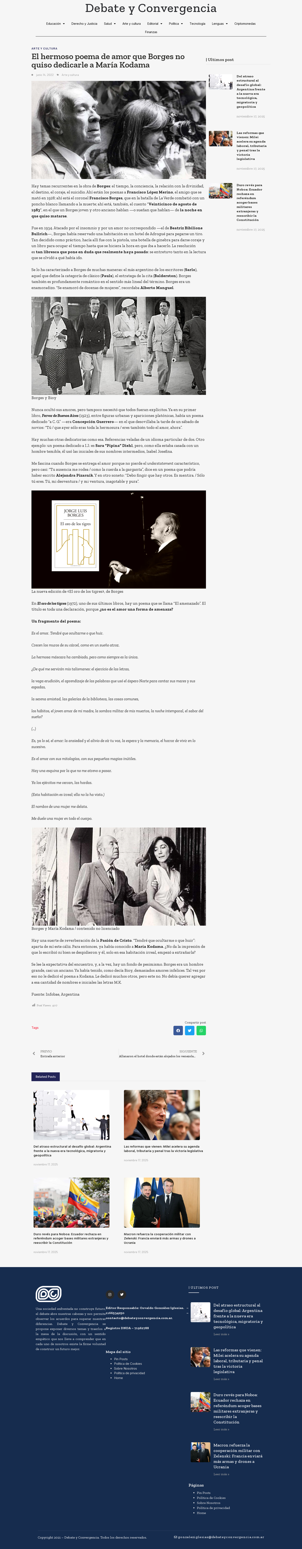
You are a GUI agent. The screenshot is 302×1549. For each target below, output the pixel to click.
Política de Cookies (128, 1364)
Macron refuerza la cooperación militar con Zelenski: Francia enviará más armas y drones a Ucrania (160, 1238)
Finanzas (151, 32)
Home (118, 1378)
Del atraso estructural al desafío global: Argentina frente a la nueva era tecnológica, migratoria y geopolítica (72, 1151)
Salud (110, 23)
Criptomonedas (245, 23)
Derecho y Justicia (84, 23)
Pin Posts (121, 1359)
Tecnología (197, 23)
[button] (178, 1030)
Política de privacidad (129, 1373)
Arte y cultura (131, 23)
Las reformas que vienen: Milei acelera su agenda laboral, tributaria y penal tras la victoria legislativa (163, 1148)
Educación (55, 23)
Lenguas (220, 23)
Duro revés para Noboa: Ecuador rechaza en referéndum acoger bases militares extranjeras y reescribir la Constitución (71, 1238)
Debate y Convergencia (151, 7)
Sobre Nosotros (125, 1368)
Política (176, 23)
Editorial (154, 23)
